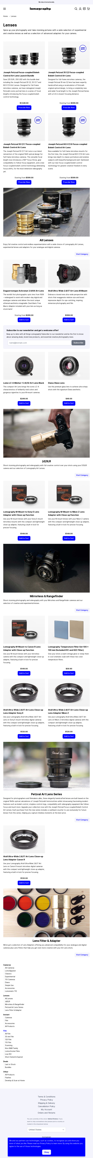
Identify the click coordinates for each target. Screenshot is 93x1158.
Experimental (10, 977)
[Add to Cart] (24, 320)
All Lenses (9, 999)
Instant (6, 1015)
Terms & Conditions (46, 1096)
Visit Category (82, 254)
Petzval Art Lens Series (14, 1007)
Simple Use (9, 985)
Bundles (8, 1067)
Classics (8, 974)
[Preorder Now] (24, 107)
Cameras (7, 965)
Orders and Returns (46, 1113)
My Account (46, 1109)
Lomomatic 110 (11, 991)
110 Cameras (10, 979)
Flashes (8, 1078)
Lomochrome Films (12, 1051)
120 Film (8, 1040)
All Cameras (9, 968)
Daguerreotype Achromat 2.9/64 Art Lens (23, 291)
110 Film (8, 1042)
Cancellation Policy (46, 1106)
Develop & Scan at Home (15, 1080)
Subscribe (78, 342)
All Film (7, 1034)
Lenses (6, 996)
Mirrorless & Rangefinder (14, 1004)
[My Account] (80, 9)
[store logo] (40, 9)
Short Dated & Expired (14, 1057)
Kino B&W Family (11, 1048)
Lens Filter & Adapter (13, 1010)
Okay (46, 1152)
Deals (5, 1061)
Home (5, 16)
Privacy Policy (46, 1100)
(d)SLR (7, 1001)
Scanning (8, 1045)
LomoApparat (10, 971)
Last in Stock (10, 1064)
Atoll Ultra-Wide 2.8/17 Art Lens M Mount (67, 291)
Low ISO (8, 1054)
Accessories (10, 988)
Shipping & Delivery (46, 1103)
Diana (7, 982)
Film (6, 1020)
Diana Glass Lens (56, 383)
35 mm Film (9, 1037)
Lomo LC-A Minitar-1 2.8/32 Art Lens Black (23, 383)
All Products (10, 1026)
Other (5, 1072)
